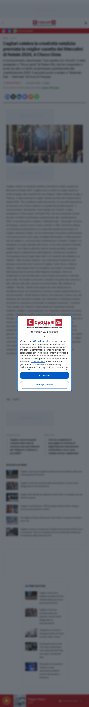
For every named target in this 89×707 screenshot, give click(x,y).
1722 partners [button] (38, 341)
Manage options (44, 384)
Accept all (44, 375)
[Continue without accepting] (44, 337)
